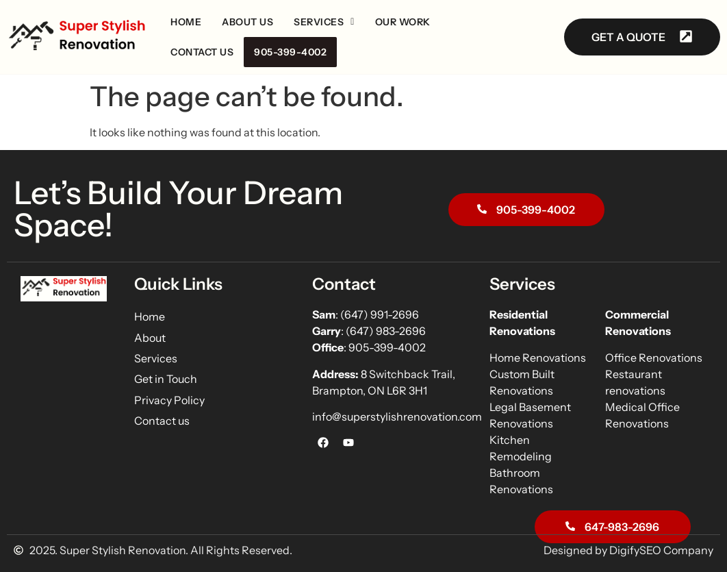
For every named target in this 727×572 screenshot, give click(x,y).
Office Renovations (653, 357)
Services (324, 22)
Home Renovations (537, 357)
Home (185, 22)
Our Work (403, 22)
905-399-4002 (290, 52)
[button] (324, 22)
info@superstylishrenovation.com (397, 416)
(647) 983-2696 (386, 331)
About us (247, 22)
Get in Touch (165, 379)
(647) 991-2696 (380, 314)
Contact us (201, 52)
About (150, 338)
